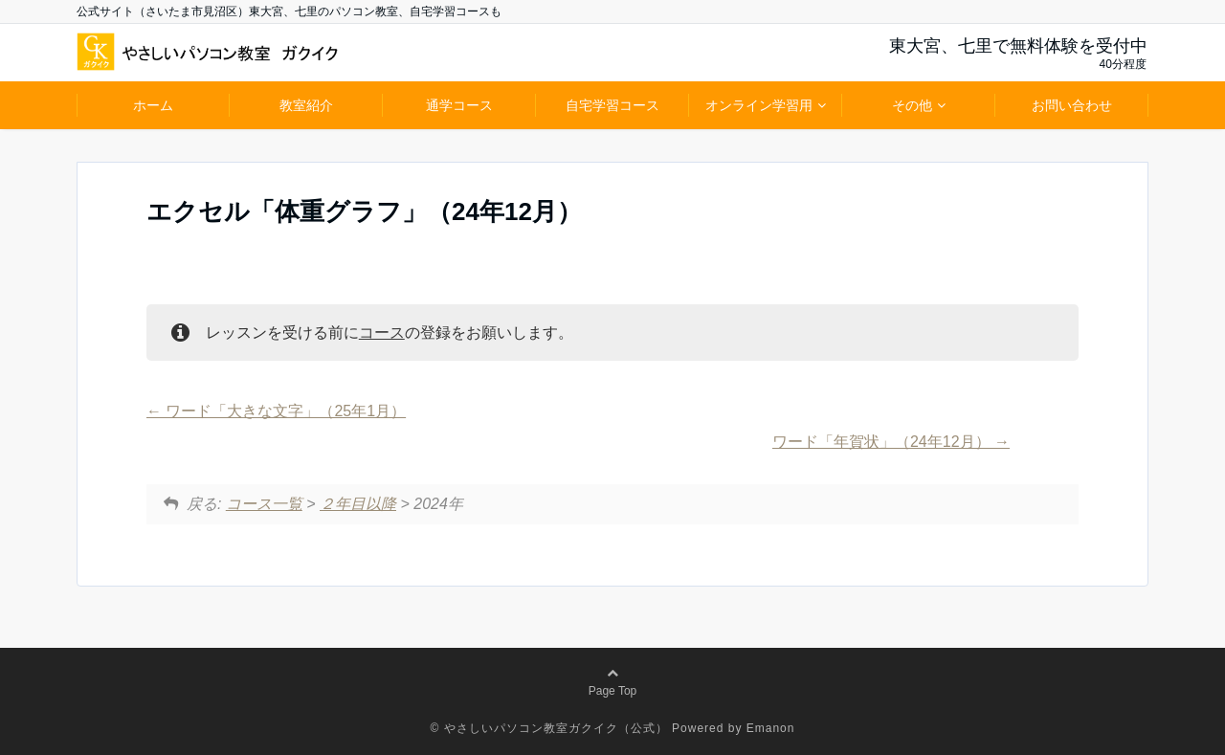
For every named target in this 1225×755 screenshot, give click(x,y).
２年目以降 (358, 504)
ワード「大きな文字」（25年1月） (276, 411)
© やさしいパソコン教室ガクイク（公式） (549, 728)
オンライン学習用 (759, 105)
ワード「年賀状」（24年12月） (891, 441)
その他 (912, 105)
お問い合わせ (1072, 105)
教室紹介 (306, 105)
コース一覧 (264, 504)
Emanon (770, 728)
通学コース (459, 105)
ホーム (153, 105)
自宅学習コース (612, 105)
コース (382, 332)
